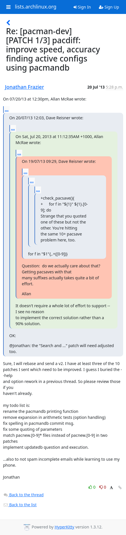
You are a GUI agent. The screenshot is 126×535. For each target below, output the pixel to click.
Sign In (82, 7)
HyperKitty (64, 527)
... (7, 109)
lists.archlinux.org (35, 6)
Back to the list (20, 504)
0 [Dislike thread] (102, 487)
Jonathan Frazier (24, 86)
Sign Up (109, 7)
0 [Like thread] (92, 487)
